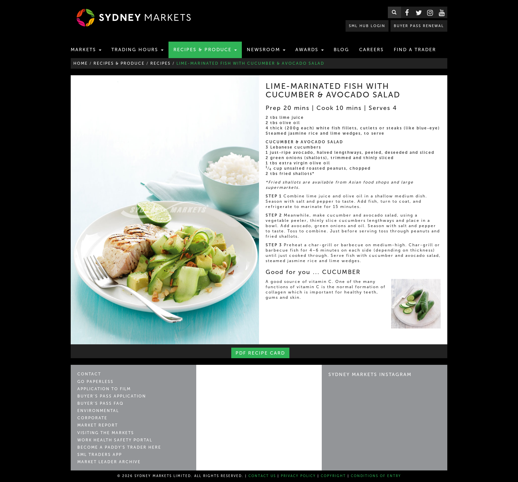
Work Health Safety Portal (114, 440)
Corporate (92, 418)
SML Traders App (99, 454)
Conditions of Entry (376, 476)
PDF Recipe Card (260, 353)
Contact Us (262, 476)
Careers (371, 49)
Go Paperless (95, 381)
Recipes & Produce (205, 49)
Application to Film (104, 389)
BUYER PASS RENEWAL (420, 25)
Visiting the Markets (105, 432)
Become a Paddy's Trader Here (119, 447)
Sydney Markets (231, 377)
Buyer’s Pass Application (111, 396)
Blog (341, 49)
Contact (89, 374)
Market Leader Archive (109, 462)
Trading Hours (137, 49)
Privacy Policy (298, 476)
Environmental (98, 410)
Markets (86, 49)
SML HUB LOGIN (369, 25)
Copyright (333, 476)
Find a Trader (415, 49)
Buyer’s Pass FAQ (100, 403)
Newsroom (266, 49)
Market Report (97, 425)
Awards (309, 49)
